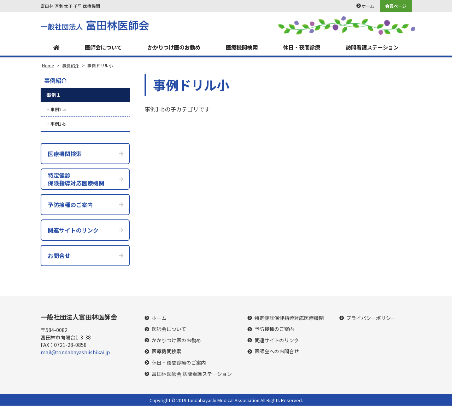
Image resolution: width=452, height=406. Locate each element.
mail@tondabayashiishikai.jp (75, 352)
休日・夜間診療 (300, 47)
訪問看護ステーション (372, 47)
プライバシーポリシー (371, 318)
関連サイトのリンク (276, 340)
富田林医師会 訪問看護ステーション (192, 374)
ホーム (368, 6)
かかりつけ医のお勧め (172, 47)
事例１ (53, 95)
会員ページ (395, 6)
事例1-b (58, 124)
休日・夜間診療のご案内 (179, 363)
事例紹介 (55, 80)
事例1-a (58, 110)
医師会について (101, 47)
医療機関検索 (241, 47)
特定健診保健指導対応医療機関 (289, 318)
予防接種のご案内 (274, 329)
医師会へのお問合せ (276, 351)
